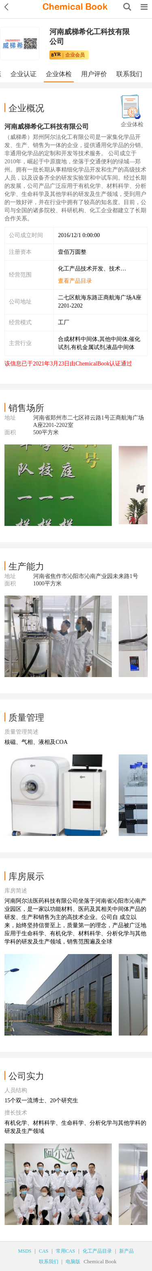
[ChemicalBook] (75, 7)
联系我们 (129, 73)
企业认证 (23, 73)
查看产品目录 (75, 281)
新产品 (126, 1251)
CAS (43, 1251)
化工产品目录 (97, 1251)
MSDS (25, 1251)
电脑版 (73, 1261)
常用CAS (65, 1251)
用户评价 (94, 73)
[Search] (127, 7)
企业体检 (59, 73)
